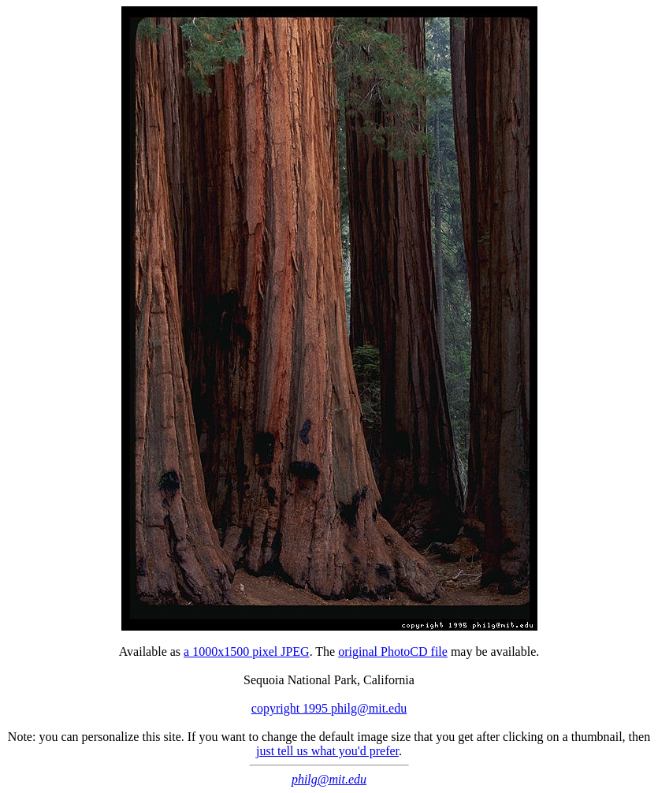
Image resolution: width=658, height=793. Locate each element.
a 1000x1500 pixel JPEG (247, 651)
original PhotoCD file (393, 651)
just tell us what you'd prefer (327, 751)
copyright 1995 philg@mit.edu (329, 708)
